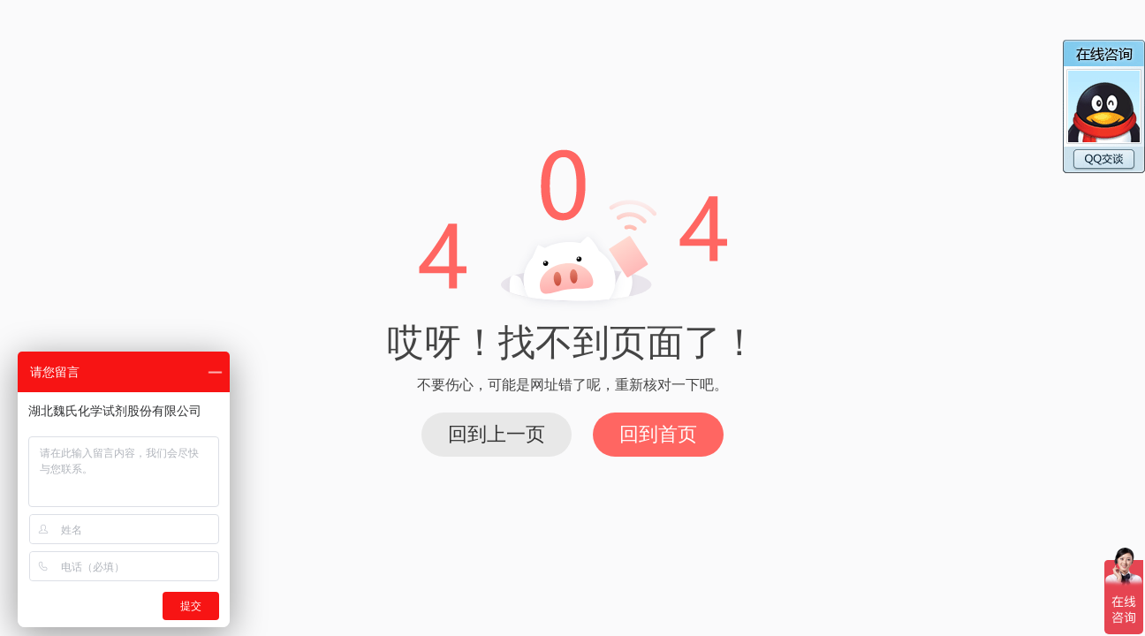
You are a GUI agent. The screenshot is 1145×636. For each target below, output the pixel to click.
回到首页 (658, 434)
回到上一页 (496, 434)
